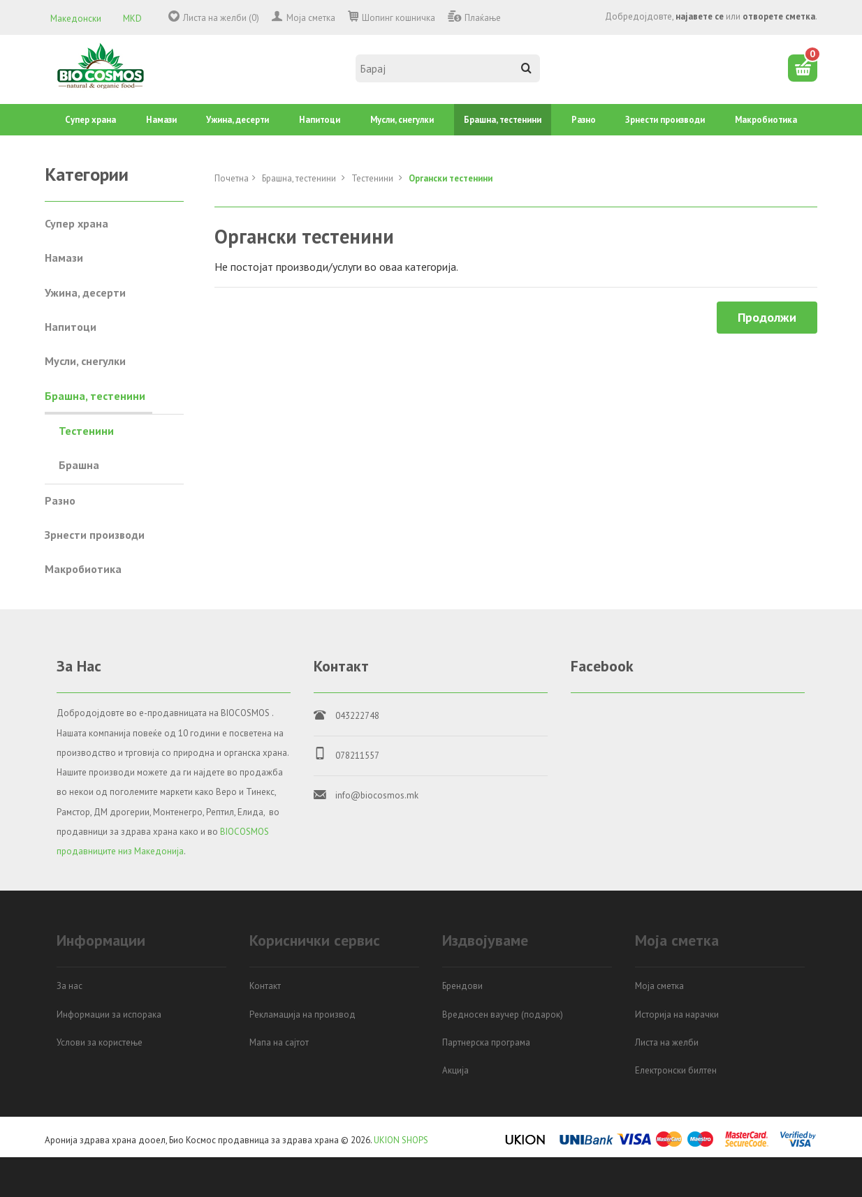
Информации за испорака (109, 1014)
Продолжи (767, 317)
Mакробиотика (766, 120)
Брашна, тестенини (502, 120)
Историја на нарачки (677, 1014)
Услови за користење (100, 1042)
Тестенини (373, 178)
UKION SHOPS (401, 1140)
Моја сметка (310, 18)
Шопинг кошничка (398, 18)
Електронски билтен (676, 1070)
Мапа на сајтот (279, 1042)
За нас (69, 986)
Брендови (462, 986)
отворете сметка (779, 16)
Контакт (265, 986)
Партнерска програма (486, 1042)
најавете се (699, 16)
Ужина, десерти (237, 120)
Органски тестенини (450, 178)
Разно (583, 120)
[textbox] (448, 68)
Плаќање (483, 18)
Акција (455, 1070)
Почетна (231, 178)
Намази (161, 120)
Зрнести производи (665, 120)
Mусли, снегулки (402, 120)
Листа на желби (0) (221, 18)
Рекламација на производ (302, 1014)
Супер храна (90, 120)
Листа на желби (667, 1042)
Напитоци (319, 120)
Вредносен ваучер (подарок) (502, 1014)
